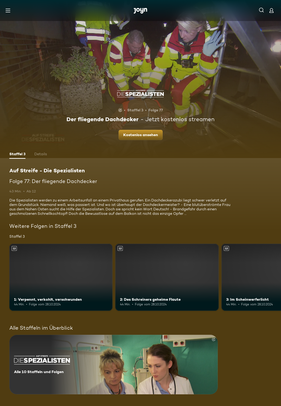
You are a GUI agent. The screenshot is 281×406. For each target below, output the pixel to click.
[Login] (271, 10)
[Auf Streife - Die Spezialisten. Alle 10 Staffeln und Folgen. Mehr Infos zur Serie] (113, 364)
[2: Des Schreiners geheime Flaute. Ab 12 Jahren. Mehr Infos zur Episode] (166, 277)
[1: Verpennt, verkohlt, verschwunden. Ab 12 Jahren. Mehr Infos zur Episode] (60, 277)
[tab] (17, 154)
